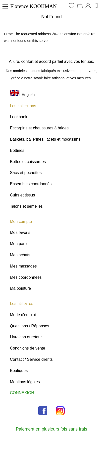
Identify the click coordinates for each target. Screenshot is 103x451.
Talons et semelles (26, 206)
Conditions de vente (27, 348)
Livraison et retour (26, 337)
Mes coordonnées (26, 277)
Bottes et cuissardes (28, 162)
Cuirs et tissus (22, 195)
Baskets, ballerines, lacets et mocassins (45, 139)
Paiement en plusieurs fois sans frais (51, 429)
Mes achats (20, 255)
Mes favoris (20, 232)
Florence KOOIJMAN (33, 6)
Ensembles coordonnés (31, 184)
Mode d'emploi (23, 315)
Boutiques (19, 370)
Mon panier (20, 244)
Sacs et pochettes (26, 173)
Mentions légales (25, 382)
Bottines (17, 150)
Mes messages (23, 266)
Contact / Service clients (31, 359)
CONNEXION (22, 393)
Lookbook (18, 117)
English (22, 94)
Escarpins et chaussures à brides (39, 128)
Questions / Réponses (29, 326)
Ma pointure (20, 288)
